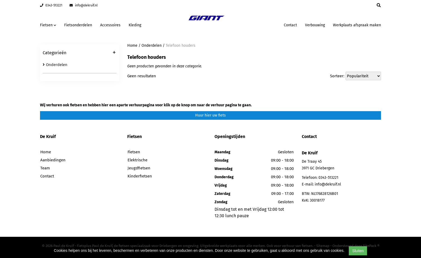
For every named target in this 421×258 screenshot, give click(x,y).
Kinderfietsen (140, 176)
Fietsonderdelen (78, 25)
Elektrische (137, 160)
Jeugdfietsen (139, 168)
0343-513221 (51, 5)
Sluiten (358, 251)
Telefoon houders (180, 45)
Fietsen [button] (48, 25)
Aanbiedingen (53, 160)
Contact (290, 25)
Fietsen (134, 152)
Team (45, 168)
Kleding (135, 25)
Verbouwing (315, 25)
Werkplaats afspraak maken (357, 25)
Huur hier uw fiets (210, 115)
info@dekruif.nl (84, 5)
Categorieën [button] (79, 53)
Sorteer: (337, 76)
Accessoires (110, 25)
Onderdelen (55, 64)
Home (132, 45)
